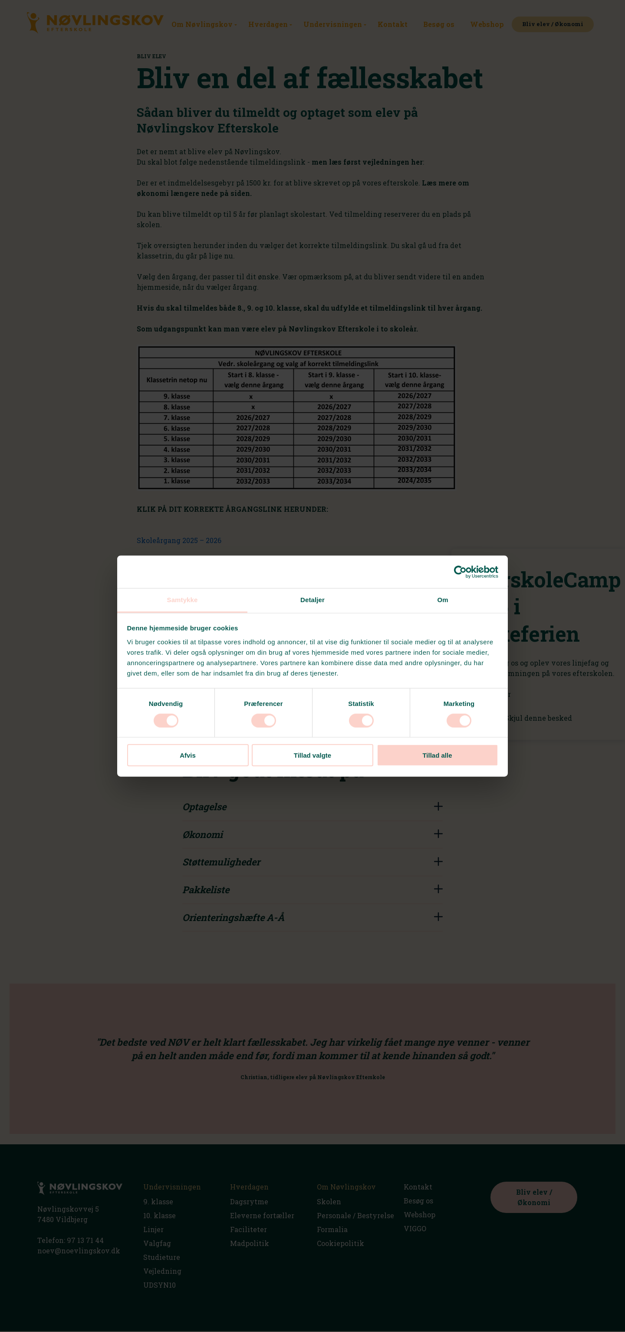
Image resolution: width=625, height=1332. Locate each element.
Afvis (188, 755)
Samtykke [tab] (182, 599)
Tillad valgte (312, 755)
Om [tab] (442, 599)
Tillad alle (437, 755)
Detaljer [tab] (312, 599)
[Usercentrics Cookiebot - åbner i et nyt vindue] (460, 571)
